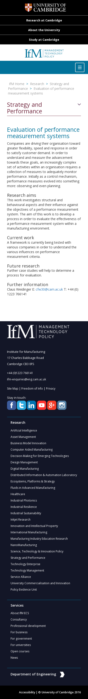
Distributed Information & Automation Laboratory (44, 475)
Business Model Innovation (28, 443)
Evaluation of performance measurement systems (41, 90)
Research (37, 84)
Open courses (20, 651)
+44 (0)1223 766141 (20, 373)
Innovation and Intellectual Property (34, 526)
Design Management (24, 462)
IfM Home (16, 84)
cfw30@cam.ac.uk (49, 289)
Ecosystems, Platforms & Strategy (33, 481)
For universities (21, 645)
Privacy (50, 389)
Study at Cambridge (44, 40)
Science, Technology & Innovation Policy (37, 551)
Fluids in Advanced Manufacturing (33, 488)
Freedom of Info (32, 389)
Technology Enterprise (25, 564)
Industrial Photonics (24, 500)
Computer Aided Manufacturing (32, 450)
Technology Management (27, 570)
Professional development (28, 626)
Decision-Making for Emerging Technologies (40, 456)
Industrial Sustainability (26, 513)
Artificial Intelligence (24, 430)
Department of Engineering (38, 674)
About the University (44, 30)
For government (21, 639)
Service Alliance (21, 577)
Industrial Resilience (24, 507)
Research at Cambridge (44, 20)
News (14, 658)
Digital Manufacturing (25, 469)
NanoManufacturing (24, 545)
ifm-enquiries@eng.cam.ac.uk (26, 379)
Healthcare (18, 494)
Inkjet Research (21, 520)
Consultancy (19, 619)
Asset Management (23, 437)
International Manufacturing (29, 532)
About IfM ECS (20, 613)
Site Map (12, 389)
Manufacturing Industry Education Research (39, 539)
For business (19, 632)
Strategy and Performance (24, 107)
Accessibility (27, 692)
